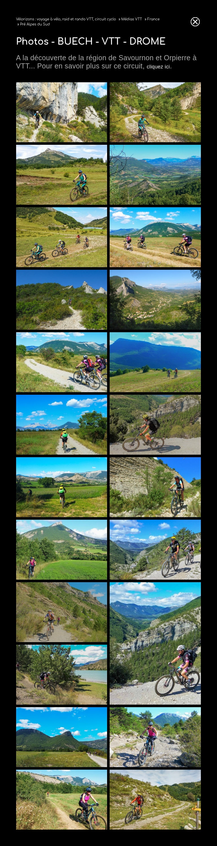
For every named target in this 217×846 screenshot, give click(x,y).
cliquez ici (158, 67)
